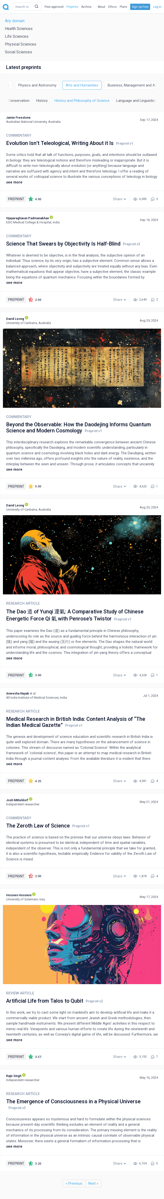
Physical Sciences (20, 44)
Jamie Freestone (18, 117)
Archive (86, 7)
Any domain (15, 21)
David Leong (15, 319)
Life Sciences (16, 36)
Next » (93, 1183)
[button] (119, 199)
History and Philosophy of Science (82, 100)
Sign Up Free (140, 7)
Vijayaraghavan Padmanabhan (27, 218)
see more (14, 182)
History (42, 100)
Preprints (72, 7)
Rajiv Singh (13, 1076)
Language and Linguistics (136, 100)
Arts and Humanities (82, 85)
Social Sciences (18, 52)
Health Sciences (19, 28)
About (101, 7)
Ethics (112, 7)
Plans (123, 7)
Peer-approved (54, 7)
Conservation (18, 100)
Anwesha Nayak (17, 693)
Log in (157, 7)
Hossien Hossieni (18, 895)
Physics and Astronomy (37, 85)
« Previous (74, 1183)
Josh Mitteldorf (17, 800)
